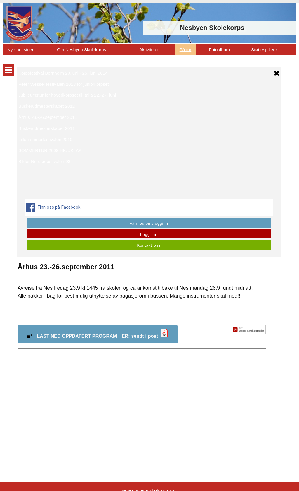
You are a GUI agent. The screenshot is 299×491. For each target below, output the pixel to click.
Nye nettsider (20, 49)
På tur (186, 49)
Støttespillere (264, 49)
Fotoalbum (219, 49)
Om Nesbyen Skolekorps (81, 49)
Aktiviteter (149, 49)
